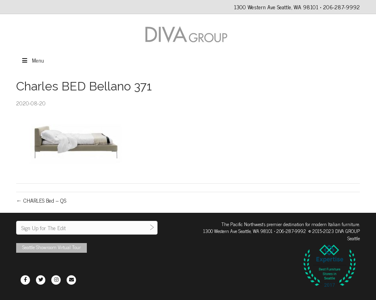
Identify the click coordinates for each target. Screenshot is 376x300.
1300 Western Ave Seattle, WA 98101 (238, 231)
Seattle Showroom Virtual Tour (51, 247)
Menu (32, 60)
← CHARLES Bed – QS (41, 200)
